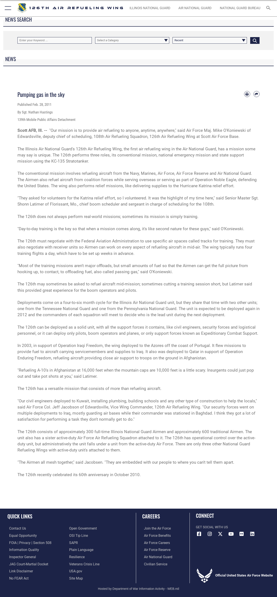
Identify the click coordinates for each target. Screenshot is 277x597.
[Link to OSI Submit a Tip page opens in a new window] (78, 535)
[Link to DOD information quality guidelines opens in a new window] (21, 549)
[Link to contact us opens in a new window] (15, 528)
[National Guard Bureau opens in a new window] (240, 8)
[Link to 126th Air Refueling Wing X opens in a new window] (220, 534)
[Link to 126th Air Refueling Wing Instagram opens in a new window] (210, 534)
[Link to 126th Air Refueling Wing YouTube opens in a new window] (231, 534)
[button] (7, 8)
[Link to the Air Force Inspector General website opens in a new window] (20, 556)
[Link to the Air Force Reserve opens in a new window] (155, 549)
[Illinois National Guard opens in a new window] (150, 8)
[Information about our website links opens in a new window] (18, 570)
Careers (151, 516)
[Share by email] (256, 94)
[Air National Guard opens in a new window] (195, 8)
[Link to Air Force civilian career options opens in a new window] (153, 563)
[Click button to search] (255, 40)
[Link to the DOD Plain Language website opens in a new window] (80, 549)
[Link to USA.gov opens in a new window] (75, 570)
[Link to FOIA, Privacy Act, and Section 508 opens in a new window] (27, 542)
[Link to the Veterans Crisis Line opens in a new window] (84, 563)
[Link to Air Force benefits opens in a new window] (155, 535)
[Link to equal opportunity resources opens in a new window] (20, 535)
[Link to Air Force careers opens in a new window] (155, 542)
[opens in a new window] (75, 577)
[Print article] (247, 94)
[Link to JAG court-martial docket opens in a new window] (26, 563)
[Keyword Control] (54, 40)
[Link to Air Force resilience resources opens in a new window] (76, 556)
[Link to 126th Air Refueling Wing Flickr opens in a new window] (241, 534)
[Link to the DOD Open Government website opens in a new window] (82, 528)
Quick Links (19, 516)
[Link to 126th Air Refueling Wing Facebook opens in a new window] (199, 534)
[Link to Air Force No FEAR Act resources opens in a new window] (16, 577)
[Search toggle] (269, 8)
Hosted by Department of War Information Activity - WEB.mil (138, 587)
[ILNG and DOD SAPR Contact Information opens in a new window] (73, 542)
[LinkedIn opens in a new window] (252, 534)
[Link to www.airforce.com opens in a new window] (155, 528)
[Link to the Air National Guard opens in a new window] (155, 556)
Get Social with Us (212, 527)
